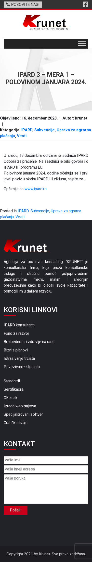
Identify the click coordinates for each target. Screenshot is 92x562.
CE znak (10, 397)
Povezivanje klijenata (22, 366)
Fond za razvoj (16, 333)
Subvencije (44, 130)
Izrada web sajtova (20, 406)
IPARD (26, 130)
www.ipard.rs (36, 189)
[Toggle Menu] (82, 43)
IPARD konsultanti (19, 325)
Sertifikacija (14, 389)
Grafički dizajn (15, 422)
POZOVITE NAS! (22, 4)
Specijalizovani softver (23, 414)
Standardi (12, 381)
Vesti (21, 136)
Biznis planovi (16, 350)
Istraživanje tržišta (19, 358)
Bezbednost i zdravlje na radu (29, 341)
